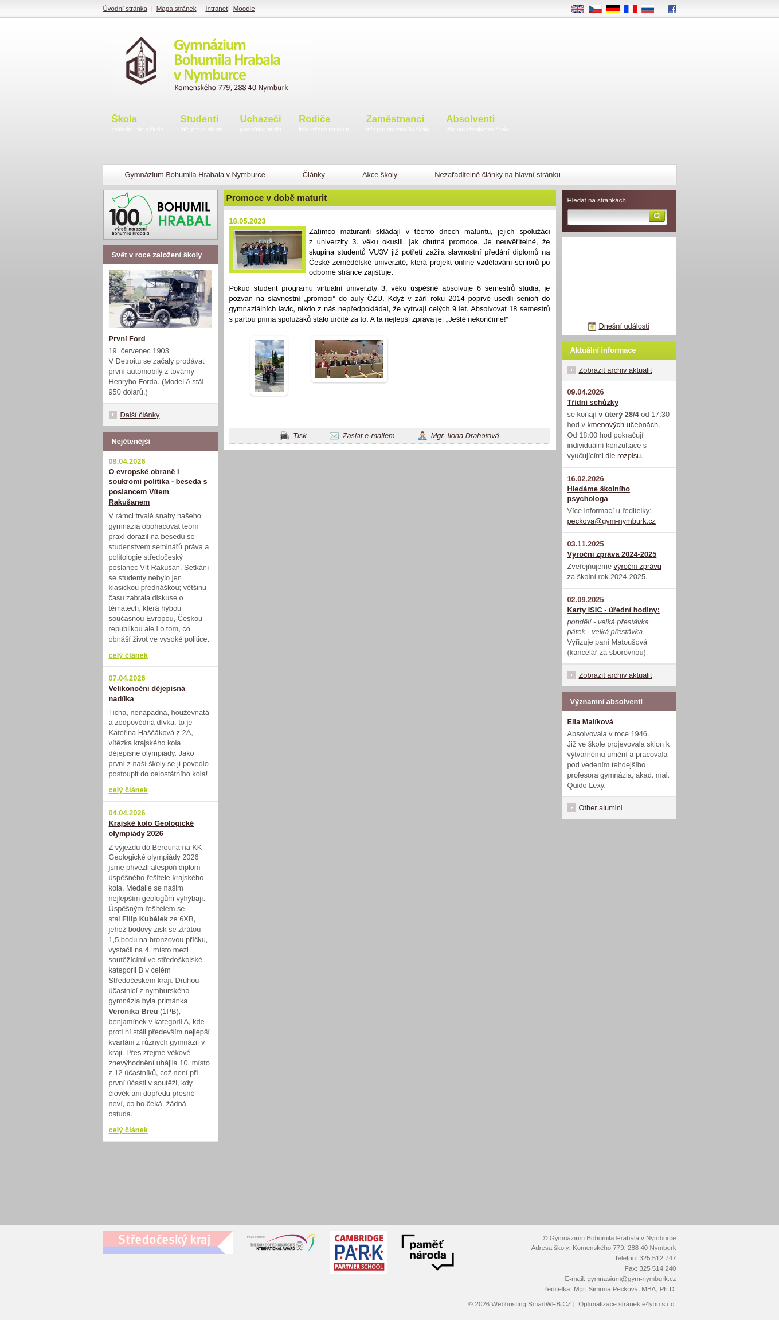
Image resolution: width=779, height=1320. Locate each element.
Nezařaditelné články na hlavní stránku (497, 174)
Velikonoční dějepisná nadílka (147, 693)
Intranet (216, 8)
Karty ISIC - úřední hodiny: (613, 610)
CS (599, 9)
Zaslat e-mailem (369, 435)
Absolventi (477, 124)
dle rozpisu (623, 455)
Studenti (202, 124)
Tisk (299, 435)
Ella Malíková (590, 721)
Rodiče (324, 124)
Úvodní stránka (125, 8)
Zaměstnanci (397, 124)
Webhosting (508, 1304)
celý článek (128, 655)
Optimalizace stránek (609, 1304)
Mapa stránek (176, 8)
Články (314, 174)
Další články (140, 415)
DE (616, 9)
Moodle (244, 8)
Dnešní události (623, 326)
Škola (137, 124)
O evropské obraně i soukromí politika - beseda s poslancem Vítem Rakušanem (158, 487)
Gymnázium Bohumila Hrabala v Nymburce (195, 174)
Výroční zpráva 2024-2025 (612, 554)
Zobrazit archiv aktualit (615, 370)
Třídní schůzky (593, 402)
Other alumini (601, 807)
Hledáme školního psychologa (599, 494)
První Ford (127, 338)
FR (634, 9)
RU (652, 9)
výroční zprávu (637, 566)
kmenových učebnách (622, 424)
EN (581, 9)
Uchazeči (261, 124)
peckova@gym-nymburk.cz (611, 521)
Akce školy (379, 174)
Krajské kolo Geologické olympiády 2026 (151, 828)
